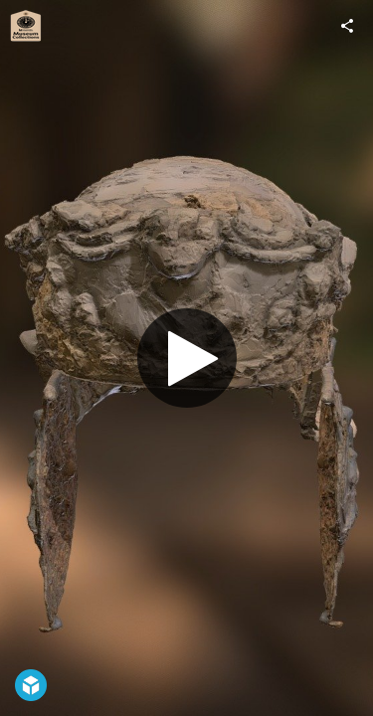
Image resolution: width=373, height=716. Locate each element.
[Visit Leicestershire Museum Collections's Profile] (26, 26)
